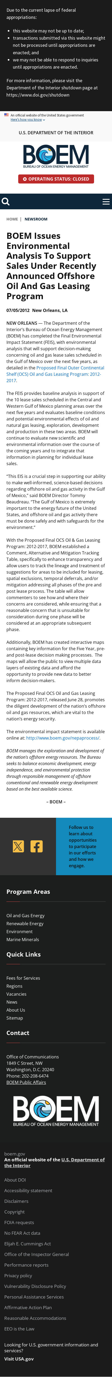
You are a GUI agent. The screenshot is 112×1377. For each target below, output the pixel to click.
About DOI (15, 1180)
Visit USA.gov (19, 1359)
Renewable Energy (24, 924)
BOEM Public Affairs (26, 1082)
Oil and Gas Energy (25, 916)
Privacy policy (18, 1276)
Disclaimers (16, 1201)
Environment (19, 931)
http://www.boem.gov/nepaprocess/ (62, 738)
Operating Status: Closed (58, 179)
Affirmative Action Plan (28, 1308)
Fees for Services (23, 978)
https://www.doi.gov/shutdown (37, 95)
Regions (14, 986)
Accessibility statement (28, 1191)
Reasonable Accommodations (35, 1318)
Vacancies (16, 994)
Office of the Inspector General (36, 1254)
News (11, 1002)
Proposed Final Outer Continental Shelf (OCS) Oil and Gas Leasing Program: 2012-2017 (55, 374)
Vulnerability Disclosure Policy (35, 1286)
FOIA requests (19, 1222)
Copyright (14, 1212)
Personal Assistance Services (34, 1297)
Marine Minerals (22, 939)
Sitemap (14, 1018)
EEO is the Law (19, 1329)
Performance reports (26, 1265)
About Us (15, 1010)
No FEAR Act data (22, 1233)
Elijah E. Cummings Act (27, 1244)
